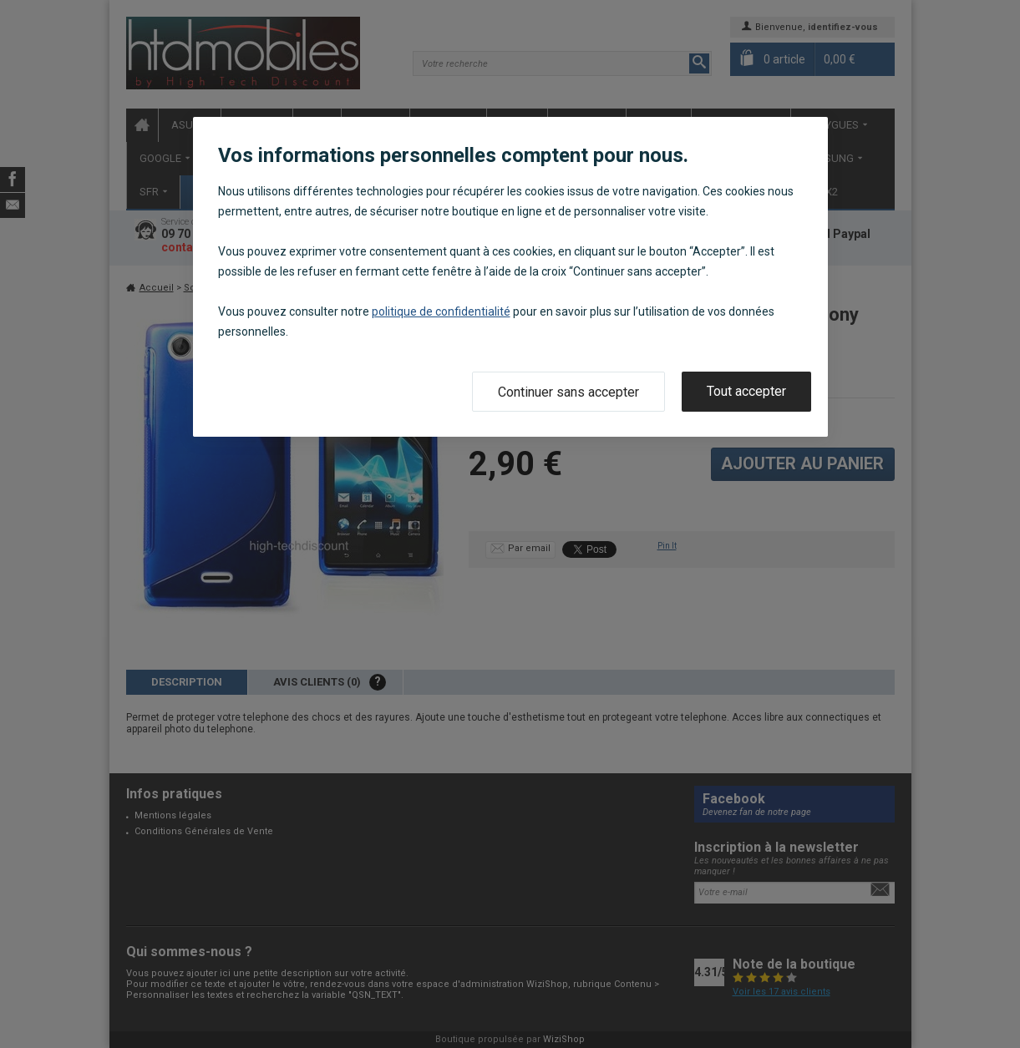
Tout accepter (746, 391)
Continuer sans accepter (568, 392)
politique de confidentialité (441, 311)
